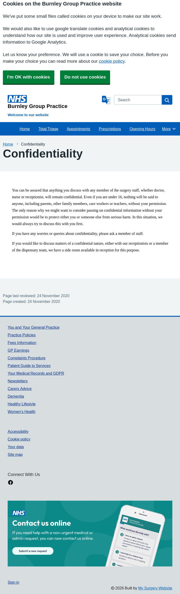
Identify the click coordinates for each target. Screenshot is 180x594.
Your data (16, 447)
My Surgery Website (155, 588)
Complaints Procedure (26, 358)
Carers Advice (20, 388)
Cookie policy (19, 439)
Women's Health (21, 411)
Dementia (16, 396)
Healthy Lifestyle (22, 404)
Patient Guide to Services (29, 366)
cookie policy (111, 61)
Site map (15, 454)
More (169, 129)
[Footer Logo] (90, 533)
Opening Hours (142, 129)
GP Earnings (18, 350)
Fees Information (22, 343)
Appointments (78, 129)
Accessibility (18, 431)
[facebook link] (10, 483)
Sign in (13, 582)
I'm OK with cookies (28, 77)
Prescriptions (110, 129)
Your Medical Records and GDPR (36, 373)
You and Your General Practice (34, 327)
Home (25, 129)
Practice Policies (22, 335)
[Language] (106, 100)
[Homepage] (54, 102)
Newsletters (18, 381)
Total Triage (48, 129)
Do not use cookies (85, 77)
